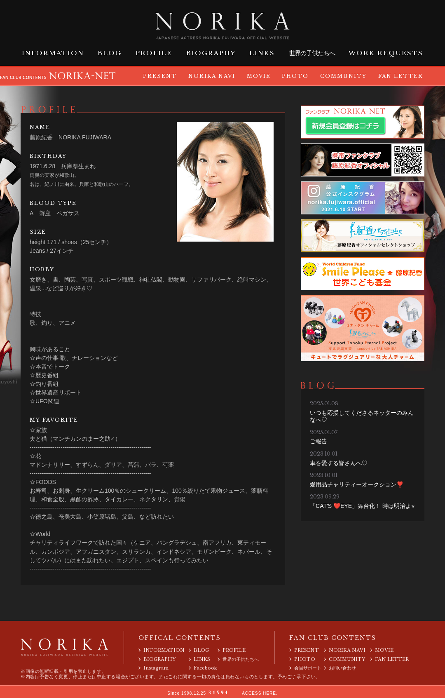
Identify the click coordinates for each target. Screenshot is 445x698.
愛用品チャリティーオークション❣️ (356, 484)
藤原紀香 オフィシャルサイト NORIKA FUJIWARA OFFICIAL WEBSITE (222, 24)
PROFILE (154, 53)
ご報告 (318, 441)
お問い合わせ (342, 668)
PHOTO (295, 76)
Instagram (156, 668)
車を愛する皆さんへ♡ (339, 463)
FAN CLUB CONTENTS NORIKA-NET (58, 74)
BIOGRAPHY (211, 53)
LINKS (262, 53)
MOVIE (259, 76)
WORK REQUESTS (386, 53)
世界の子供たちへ (312, 53)
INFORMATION (53, 53)
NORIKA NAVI (211, 76)
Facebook (205, 668)
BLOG (110, 53)
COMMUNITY (343, 76)
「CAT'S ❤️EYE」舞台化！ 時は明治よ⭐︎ (362, 506)
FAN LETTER (400, 76)
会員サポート (307, 668)
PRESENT (160, 76)
